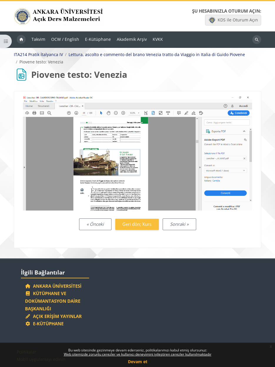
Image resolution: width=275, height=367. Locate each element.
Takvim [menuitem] (38, 39)
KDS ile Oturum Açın (233, 20)
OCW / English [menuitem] (65, 39)
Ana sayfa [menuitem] (21, 39)
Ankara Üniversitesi (53, 286)
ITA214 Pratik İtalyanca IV (38, 54)
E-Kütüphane (44, 323)
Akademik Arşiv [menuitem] (132, 39)
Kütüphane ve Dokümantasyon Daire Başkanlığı (52, 301)
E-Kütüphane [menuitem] (98, 39)
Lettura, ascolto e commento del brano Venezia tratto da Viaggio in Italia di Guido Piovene (157, 54)
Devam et (137, 361)
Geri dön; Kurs (136, 224)
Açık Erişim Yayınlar (54, 316)
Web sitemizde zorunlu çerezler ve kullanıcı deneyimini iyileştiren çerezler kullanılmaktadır (137, 354)
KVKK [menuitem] (158, 39)
